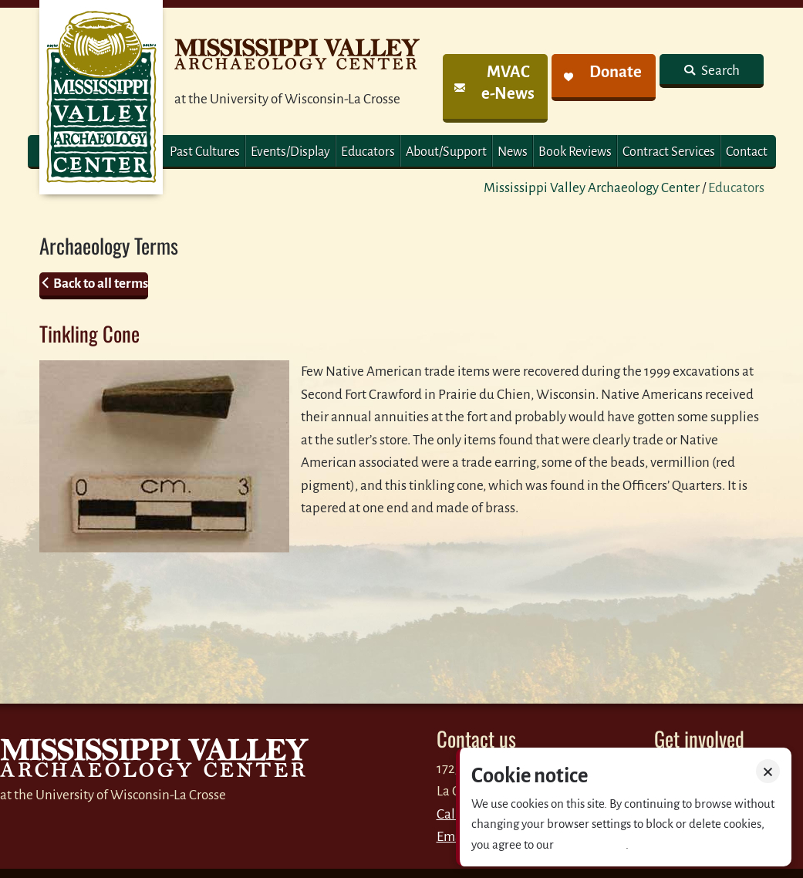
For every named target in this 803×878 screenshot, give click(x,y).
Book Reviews (575, 152)
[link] (495, 88)
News (513, 152)
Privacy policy (591, 844)
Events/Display (290, 152)
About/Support (446, 152)
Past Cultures (205, 152)
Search (719, 70)
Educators (368, 152)
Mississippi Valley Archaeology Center (592, 188)
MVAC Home (101, 97)
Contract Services (668, 152)
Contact (747, 152)
